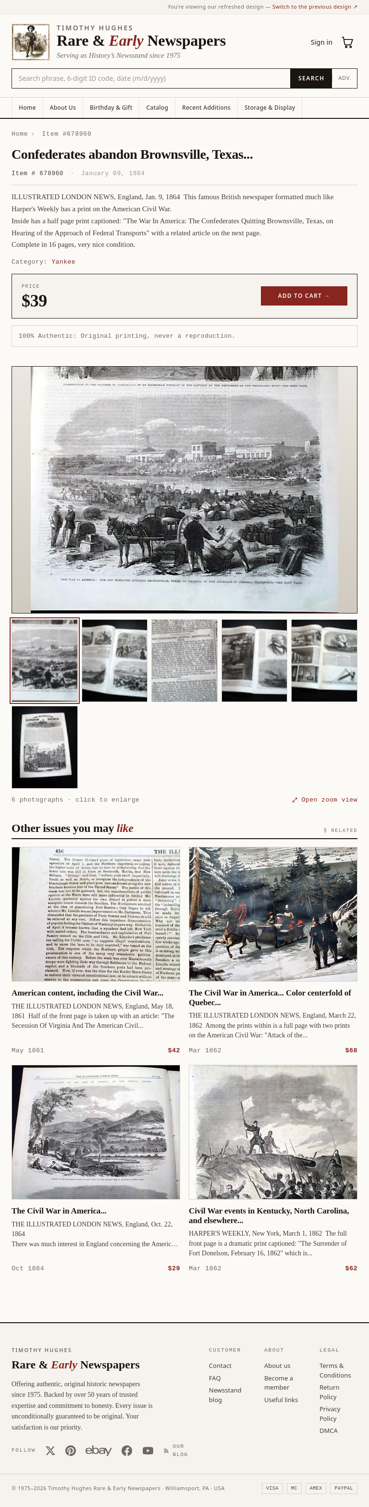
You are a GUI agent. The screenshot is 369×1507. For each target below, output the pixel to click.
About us (277, 1365)
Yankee (63, 261)
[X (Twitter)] (50, 1450)
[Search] (311, 78)
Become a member (278, 1382)
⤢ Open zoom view (324, 799)
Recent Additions (206, 107)
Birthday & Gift (111, 107)
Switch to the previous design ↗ (314, 6)
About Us (63, 107)
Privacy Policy (330, 1413)
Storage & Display (270, 107)
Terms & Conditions (335, 1370)
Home (27, 107)
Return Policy (330, 1391)
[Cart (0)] (347, 42)
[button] (184, 489)
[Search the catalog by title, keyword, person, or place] (151, 78)
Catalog (157, 107)
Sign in (321, 42)
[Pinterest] (70, 1450)
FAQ (215, 1377)
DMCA (329, 1430)
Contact (220, 1365)
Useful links (281, 1399)
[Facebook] (127, 1450)
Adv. (344, 77)
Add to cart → (304, 296)
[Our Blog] (178, 1450)
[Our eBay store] (99, 1450)
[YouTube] (148, 1450)
